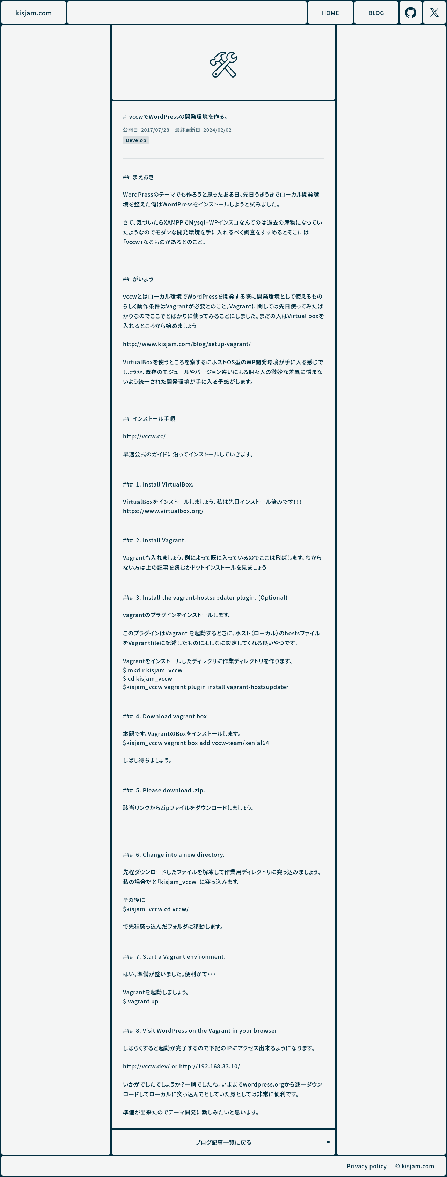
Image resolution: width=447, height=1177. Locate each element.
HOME (330, 12)
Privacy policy (367, 1166)
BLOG (376, 12)
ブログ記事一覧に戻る (223, 1142)
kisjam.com (33, 12)
